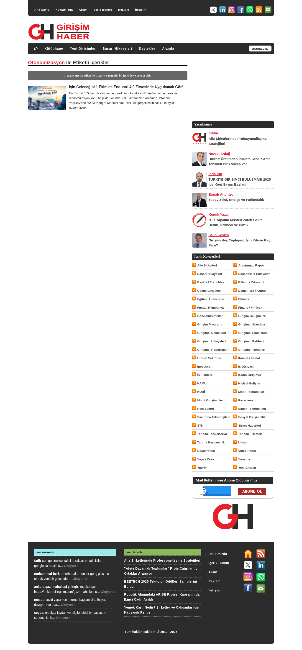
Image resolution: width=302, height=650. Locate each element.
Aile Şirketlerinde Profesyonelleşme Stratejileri (162, 560)
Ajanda (168, 48)
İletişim (140, 9)
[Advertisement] (232, 88)
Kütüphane (53, 48)
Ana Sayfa (42, 9)
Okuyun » (71, 566)
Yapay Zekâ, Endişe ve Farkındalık (236, 200)
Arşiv (83, 9)
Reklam (123, 9)
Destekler (147, 48)
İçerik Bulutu (102, 9)
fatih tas (40, 561)
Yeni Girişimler (83, 48)
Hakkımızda (64, 9)
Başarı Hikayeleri (117, 48)
